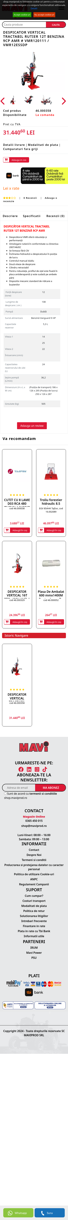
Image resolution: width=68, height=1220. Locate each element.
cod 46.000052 (51, 600)
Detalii (34, 8)
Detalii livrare (14, 145)
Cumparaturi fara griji (20, 149)
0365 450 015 (34, 821)
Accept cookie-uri (22, 14)
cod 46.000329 (17, 600)
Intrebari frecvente (34, 921)
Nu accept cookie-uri (44, 14)
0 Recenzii (31, 197)
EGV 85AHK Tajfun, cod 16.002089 (51, 510)
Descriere (10, 216)
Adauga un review (31, 426)
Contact (34, 850)
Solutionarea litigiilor (34, 916)
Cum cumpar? (34, 896)
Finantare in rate (34, 926)
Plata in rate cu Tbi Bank (34, 931)
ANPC (34, 879)
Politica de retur (34, 911)
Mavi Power (34, 953)
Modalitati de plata (43, 145)
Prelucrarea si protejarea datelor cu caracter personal (34, 867)
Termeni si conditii (34, 860)
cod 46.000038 (17, 508)
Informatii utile (34, 936)
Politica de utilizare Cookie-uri (34, 874)
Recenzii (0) (55, 216)
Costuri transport (33, 901)
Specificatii (31, 216)
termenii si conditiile (43, 794)
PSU (34, 958)
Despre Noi (34, 855)
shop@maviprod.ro (34, 826)
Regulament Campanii (34, 884)
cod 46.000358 (17, 703)
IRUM (34, 948)
